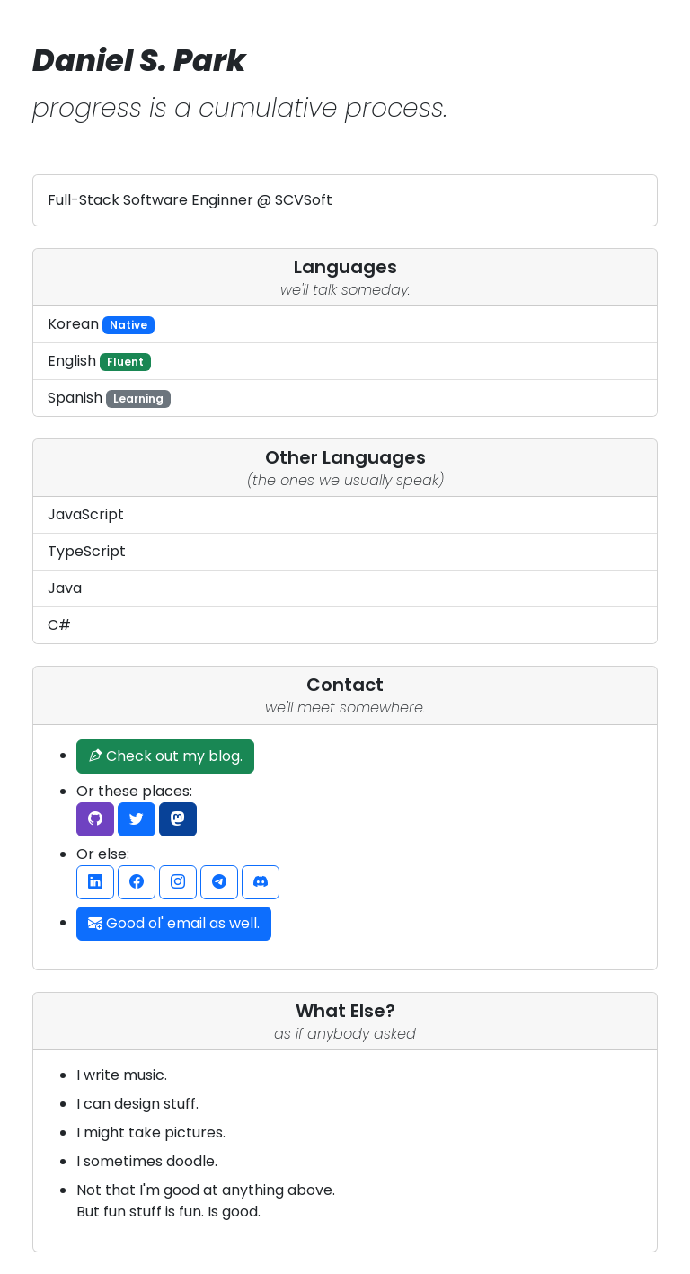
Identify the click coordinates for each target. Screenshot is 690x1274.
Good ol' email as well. (174, 923)
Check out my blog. (165, 756)
